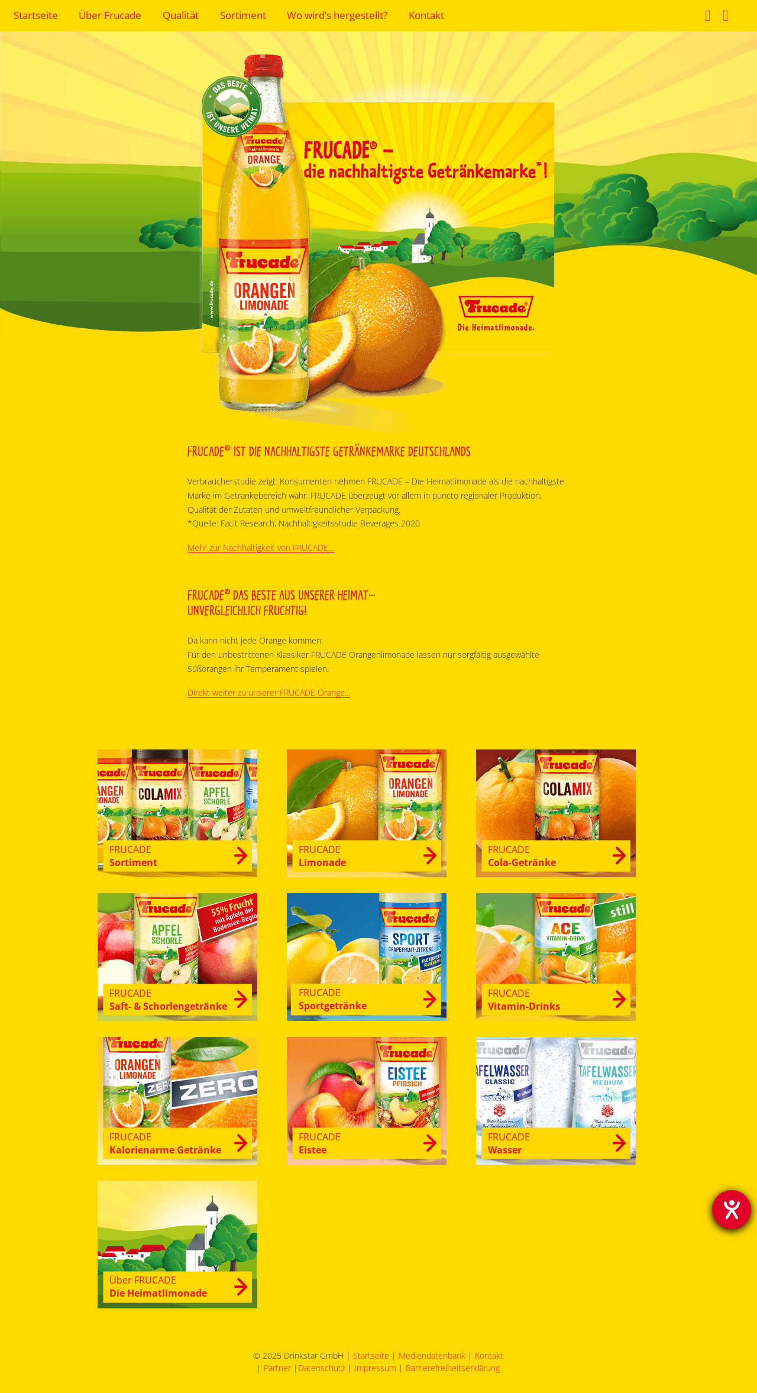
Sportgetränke (333, 998)
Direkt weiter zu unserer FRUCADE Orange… (269, 692)
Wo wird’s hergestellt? (337, 15)
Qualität (181, 15)
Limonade (322, 855)
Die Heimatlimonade (158, 1286)
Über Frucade (110, 15)
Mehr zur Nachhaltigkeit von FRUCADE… (260, 547)
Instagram (727, 17)
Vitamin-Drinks (524, 999)
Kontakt (426, 15)
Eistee (320, 1143)
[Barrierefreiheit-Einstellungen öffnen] (731, 1209)
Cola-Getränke (522, 855)
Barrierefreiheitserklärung (453, 1367)
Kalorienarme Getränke (165, 1143)
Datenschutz (321, 1367)
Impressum (375, 1367)
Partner (277, 1367)
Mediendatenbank (432, 1355)
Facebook (709, 17)
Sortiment (243, 15)
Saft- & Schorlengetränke (168, 999)
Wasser (509, 1143)
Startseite (36, 15)
